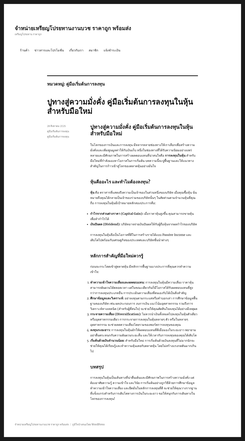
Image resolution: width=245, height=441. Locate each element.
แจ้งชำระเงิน (112, 50)
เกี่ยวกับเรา (76, 50)
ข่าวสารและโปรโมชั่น (49, 50)
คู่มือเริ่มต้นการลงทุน (58, 131)
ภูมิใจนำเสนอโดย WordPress (88, 424)
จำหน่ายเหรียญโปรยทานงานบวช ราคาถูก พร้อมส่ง (73, 28)
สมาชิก (93, 50)
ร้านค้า (24, 50)
